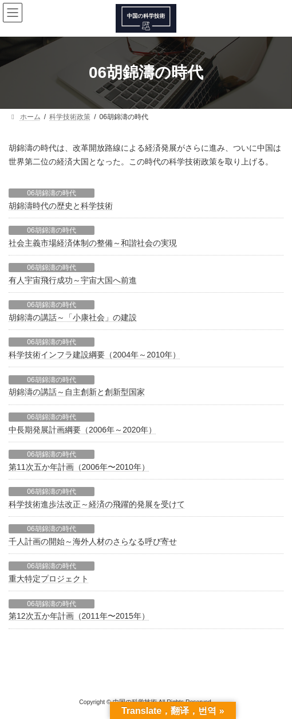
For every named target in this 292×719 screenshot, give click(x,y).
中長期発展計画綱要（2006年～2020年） (82, 429)
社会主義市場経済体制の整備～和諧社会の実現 (93, 242)
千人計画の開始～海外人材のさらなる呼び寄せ (93, 541)
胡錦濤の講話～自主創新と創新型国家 (77, 391)
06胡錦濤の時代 (51, 193)
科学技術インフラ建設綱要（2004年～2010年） (94, 354)
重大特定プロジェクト (49, 578)
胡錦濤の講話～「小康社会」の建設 (73, 317)
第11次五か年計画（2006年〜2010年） (79, 467)
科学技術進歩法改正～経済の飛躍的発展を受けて (97, 504)
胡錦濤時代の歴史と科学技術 (61, 205)
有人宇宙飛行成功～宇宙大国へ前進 (73, 280)
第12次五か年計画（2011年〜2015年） (79, 615)
